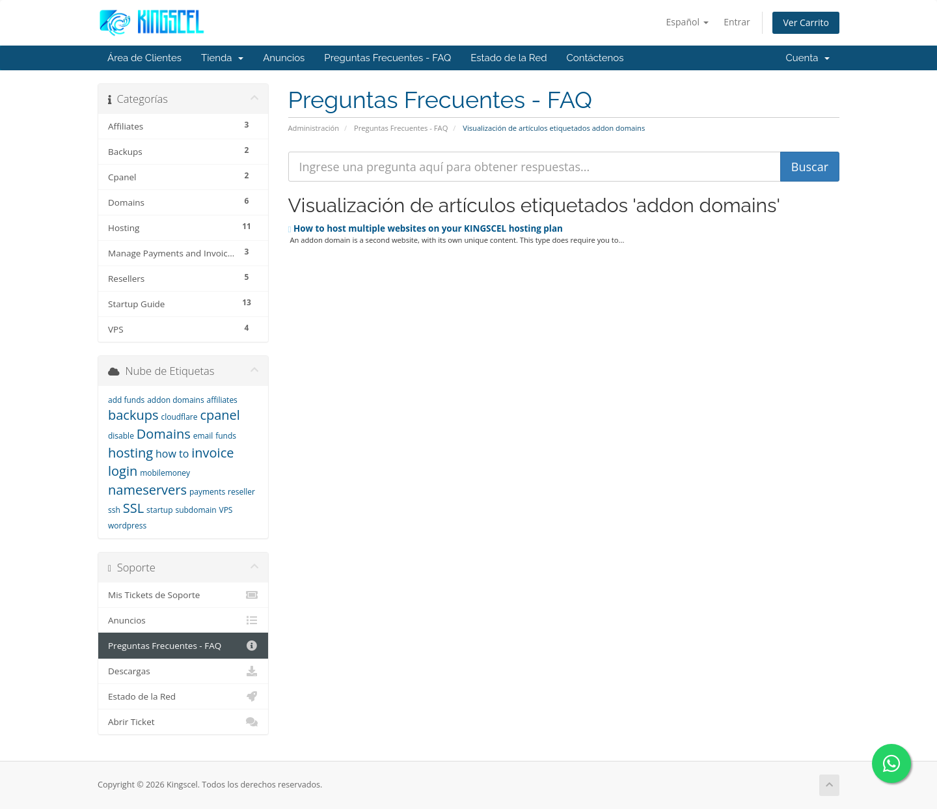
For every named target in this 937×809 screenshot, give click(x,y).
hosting (130, 452)
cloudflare (179, 416)
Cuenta (807, 58)
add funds (126, 399)
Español (687, 22)
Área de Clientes (144, 58)
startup (159, 509)
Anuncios (284, 58)
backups (133, 415)
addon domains (175, 399)
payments (207, 491)
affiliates (222, 399)
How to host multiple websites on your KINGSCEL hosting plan (425, 228)
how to (172, 453)
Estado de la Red (508, 58)
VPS (226, 509)
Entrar (737, 22)
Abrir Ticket (183, 722)
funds (225, 435)
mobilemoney (165, 472)
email (203, 435)
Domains (164, 434)
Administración (314, 128)
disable (121, 435)
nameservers (147, 490)
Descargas (183, 671)
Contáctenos (595, 58)
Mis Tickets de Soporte (183, 595)
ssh (114, 509)
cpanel (219, 415)
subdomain (195, 509)
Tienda (222, 58)
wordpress (127, 525)
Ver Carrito (806, 22)
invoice (212, 452)
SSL (133, 508)
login (122, 471)
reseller (241, 491)
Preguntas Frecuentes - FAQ (387, 58)
